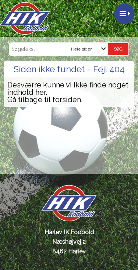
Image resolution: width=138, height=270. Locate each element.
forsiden (66, 99)
